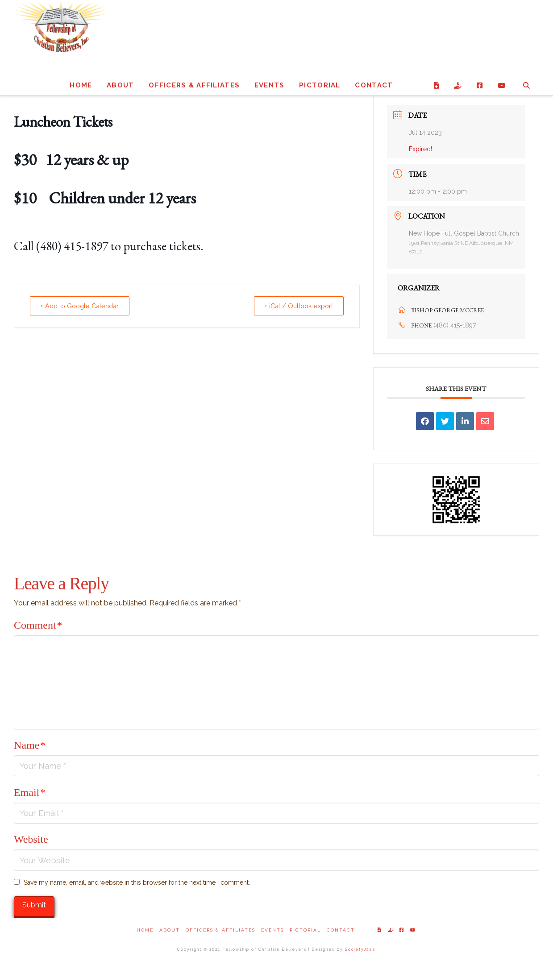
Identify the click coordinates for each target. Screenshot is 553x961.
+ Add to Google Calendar (85, 306)
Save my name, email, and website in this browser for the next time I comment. (137, 882)
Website (31, 839)
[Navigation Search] (526, 75)
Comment (38, 625)
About (169, 930)
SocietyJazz (360, 949)
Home (145, 930)
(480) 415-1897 (454, 325)
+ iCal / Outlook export (294, 306)
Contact (341, 930)
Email (30, 792)
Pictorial (305, 930)
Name (30, 745)
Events (272, 930)
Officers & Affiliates (220, 930)
